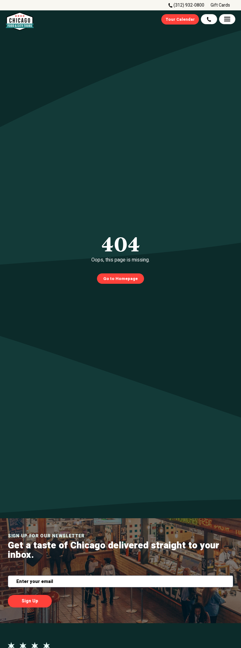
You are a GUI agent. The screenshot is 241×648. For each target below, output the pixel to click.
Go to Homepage (120, 279)
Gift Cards (220, 5)
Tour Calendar (180, 19)
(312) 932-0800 (189, 5)
